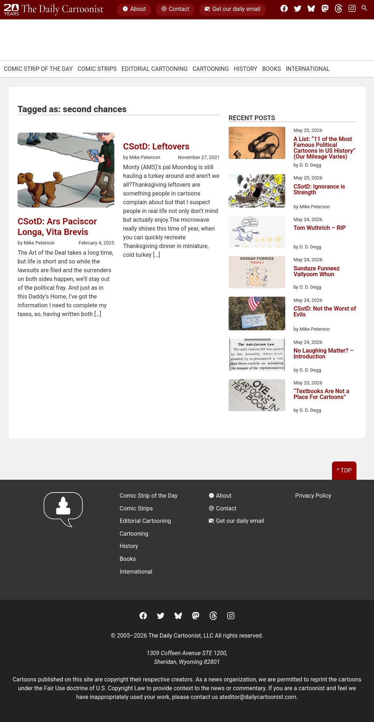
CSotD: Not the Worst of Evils (325, 312)
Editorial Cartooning (155, 68)
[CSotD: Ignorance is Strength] (257, 192)
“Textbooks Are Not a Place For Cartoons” (321, 394)
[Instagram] (352, 10)
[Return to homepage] (65, 539)
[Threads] (338, 10)
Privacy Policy (313, 495)
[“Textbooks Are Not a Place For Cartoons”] (257, 396)
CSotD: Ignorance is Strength (319, 190)
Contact (175, 10)
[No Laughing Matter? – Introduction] (257, 356)
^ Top (344, 470)
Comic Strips (97, 68)
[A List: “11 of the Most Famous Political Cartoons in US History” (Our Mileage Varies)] (257, 144)
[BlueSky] (311, 10)
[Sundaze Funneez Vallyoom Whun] (257, 273)
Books (271, 68)
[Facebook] (284, 10)
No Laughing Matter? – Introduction (324, 354)
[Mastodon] (325, 10)
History (245, 68)
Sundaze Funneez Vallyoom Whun (317, 272)
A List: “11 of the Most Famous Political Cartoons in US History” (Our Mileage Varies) (324, 148)
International (308, 68)
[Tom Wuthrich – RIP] (257, 233)
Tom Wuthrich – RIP (320, 228)
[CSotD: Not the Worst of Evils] (257, 315)
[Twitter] (297, 10)
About (134, 10)
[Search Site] (365, 10)
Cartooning (210, 68)
